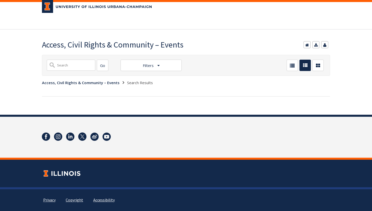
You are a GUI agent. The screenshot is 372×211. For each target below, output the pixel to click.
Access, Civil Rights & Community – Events (81, 82)
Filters (149, 65)
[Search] (102, 65)
